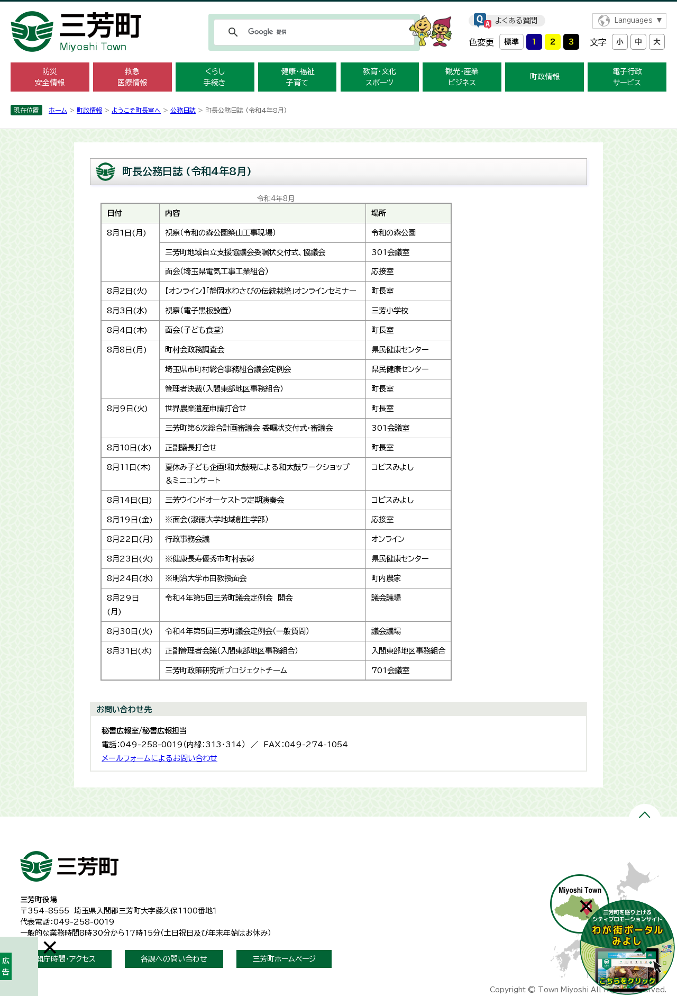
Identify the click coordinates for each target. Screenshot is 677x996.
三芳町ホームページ (284, 959)
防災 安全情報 (50, 77)
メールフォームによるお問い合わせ (159, 758)
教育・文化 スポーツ (379, 77)
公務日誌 (183, 110)
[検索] (312, 32)
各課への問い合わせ (174, 959)
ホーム (58, 110)
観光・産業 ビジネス (462, 77)
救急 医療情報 (132, 77)
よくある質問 (516, 20)
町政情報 (545, 76)
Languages (633, 20)
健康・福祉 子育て (297, 77)
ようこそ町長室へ (136, 110)
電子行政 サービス (627, 77)
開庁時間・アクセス (66, 959)
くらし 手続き (215, 77)
